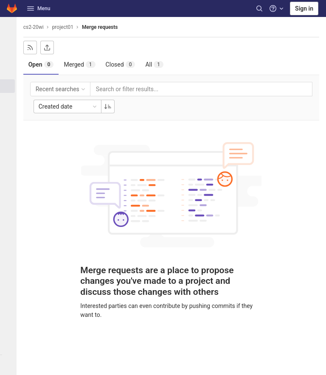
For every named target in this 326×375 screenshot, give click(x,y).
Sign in (304, 8)
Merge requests (103, 27)
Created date (72, 106)
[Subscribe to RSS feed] (34, 47)
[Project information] (10, 44)
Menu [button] (38, 8)
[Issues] (10, 72)
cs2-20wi (37, 27)
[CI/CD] (10, 100)
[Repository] (10, 58)
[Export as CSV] (51, 47)
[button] (10, 365)
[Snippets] (10, 184)
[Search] (259, 8)
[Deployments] (10, 114)
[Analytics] (10, 156)
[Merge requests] (10, 86)
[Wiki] (10, 170)
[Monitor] (10, 128)
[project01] (10, 27)
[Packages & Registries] (10, 142)
